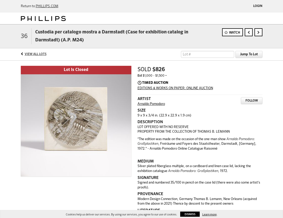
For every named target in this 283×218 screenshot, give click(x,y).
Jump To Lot (249, 54)
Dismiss (190, 214)
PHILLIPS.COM (47, 6)
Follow (251, 100)
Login (257, 6)
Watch (234, 32)
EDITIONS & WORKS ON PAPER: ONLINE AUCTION (175, 88)
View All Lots (36, 54)
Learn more (209, 214)
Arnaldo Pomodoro (151, 104)
